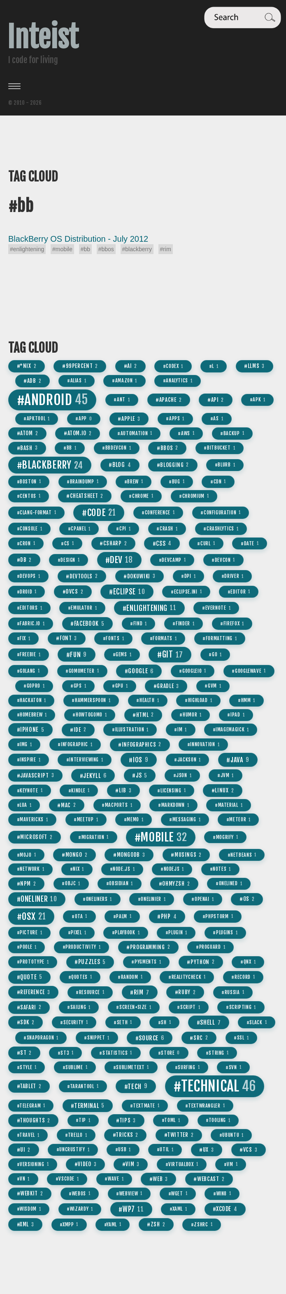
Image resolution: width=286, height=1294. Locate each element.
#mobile (62, 249)
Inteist (42, 37)
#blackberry (137, 249)
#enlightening (27, 249)
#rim (165, 249)
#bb (85, 249)
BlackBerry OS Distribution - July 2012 (78, 238)
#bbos (106, 249)
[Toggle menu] (143, 86)
